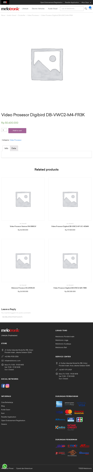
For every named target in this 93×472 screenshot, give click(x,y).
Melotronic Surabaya (63, 344)
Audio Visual (52, 8)
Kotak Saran (5, 409)
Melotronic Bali (61, 347)
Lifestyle (25, 8)
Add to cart (17, 130)
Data (14, 148)
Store (3, 15)
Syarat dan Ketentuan (24, 468)
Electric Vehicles (38, 8)
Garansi (4, 424)
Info (6, 148)
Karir (2, 413)
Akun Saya (85, 2)
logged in (13, 313)
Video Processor (33, 15)
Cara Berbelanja (7, 402)
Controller (21, 15)
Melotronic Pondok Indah (64, 336)
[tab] (6, 148)
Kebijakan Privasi (7, 468)
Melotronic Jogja (61, 340)
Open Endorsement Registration (51, 2)
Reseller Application (72, 2)
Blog (3, 406)
